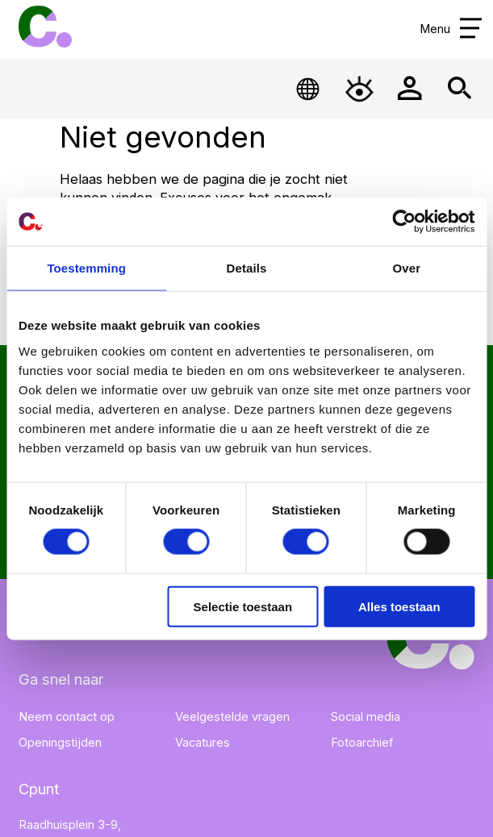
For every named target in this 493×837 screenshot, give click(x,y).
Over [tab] (407, 268)
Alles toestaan (399, 606)
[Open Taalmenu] (308, 88)
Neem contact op (67, 717)
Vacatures (202, 742)
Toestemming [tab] (86, 268)
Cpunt (44, 26)
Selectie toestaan (243, 606)
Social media (365, 717)
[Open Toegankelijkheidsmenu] (359, 88)
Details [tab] (247, 268)
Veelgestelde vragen (232, 717)
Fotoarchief (362, 742)
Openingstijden (60, 742)
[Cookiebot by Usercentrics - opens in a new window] (403, 222)
